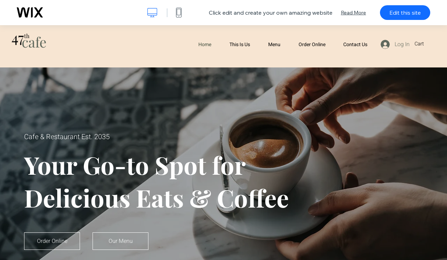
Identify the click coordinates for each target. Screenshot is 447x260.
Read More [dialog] (353, 12)
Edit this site (405, 12)
